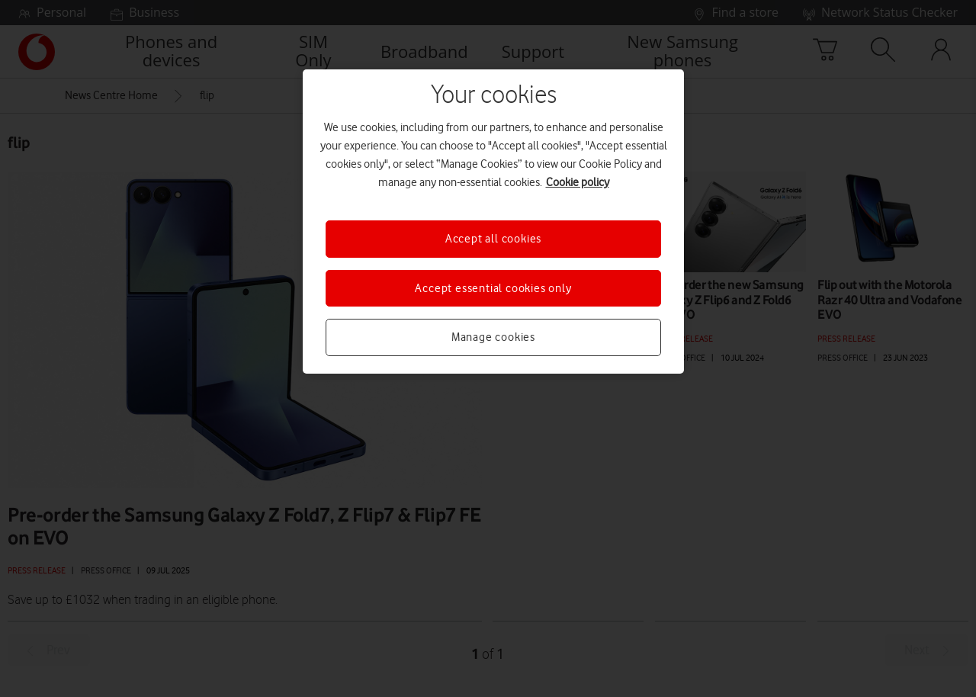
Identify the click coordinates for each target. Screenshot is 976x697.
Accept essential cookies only (493, 288)
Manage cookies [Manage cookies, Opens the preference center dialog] (493, 337)
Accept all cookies (493, 239)
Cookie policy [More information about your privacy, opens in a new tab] (577, 182)
